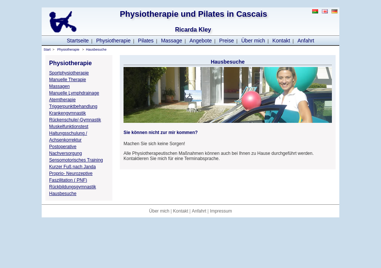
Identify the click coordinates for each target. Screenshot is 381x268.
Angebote (200, 41)
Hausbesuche (96, 49)
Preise (226, 41)
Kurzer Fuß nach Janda (72, 166)
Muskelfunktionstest (68, 126)
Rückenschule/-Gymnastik (75, 119)
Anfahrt (305, 41)
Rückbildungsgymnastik (72, 186)
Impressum (221, 211)
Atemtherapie (62, 99)
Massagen (59, 86)
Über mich (253, 41)
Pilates (146, 41)
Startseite (78, 41)
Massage (171, 41)
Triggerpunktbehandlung (73, 106)
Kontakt (281, 41)
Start (47, 49)
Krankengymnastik (67, 113)
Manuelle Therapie (67, 79)
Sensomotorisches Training (76, 160)
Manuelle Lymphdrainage (74, 93)
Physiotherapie (113, 41)
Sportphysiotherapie (69, 73)
